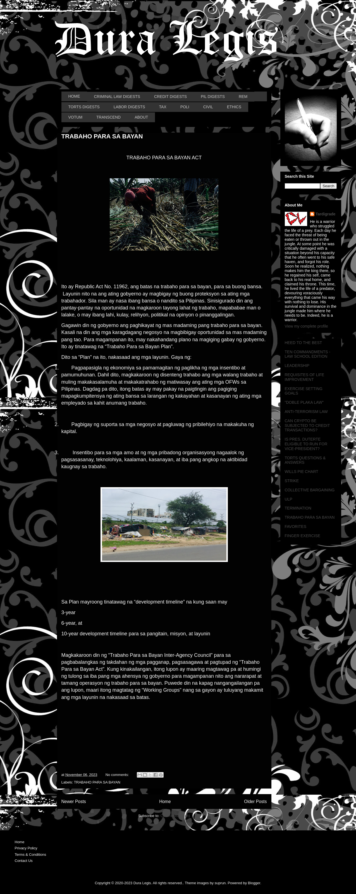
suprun (220, 883)
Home (165, 801)
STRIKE (292, 481)
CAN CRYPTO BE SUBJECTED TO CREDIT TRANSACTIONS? (307, 425)
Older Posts (255, 801)
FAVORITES (296, 526)
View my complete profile (306, 326)
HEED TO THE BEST (303, 342)
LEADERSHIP (297, 365)
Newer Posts (73, 801)
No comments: (118, 775)
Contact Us (24, 861)
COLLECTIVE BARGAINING (310, 490)
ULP (288, 499)
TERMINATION (298, 508)
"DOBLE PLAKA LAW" (304, 402)
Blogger (254, 883)
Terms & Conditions (30, 854)
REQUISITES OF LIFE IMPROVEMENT (304, 377)
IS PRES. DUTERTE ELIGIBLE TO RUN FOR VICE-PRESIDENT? (306, 444)
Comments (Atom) (175, 816)
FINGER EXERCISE (303, 535)
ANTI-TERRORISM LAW (306, 411)
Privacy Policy (26, 848)
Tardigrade (325, 214)
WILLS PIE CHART (301, 471)
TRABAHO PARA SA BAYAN (102, 136)
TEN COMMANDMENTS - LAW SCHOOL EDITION (307, 354)
